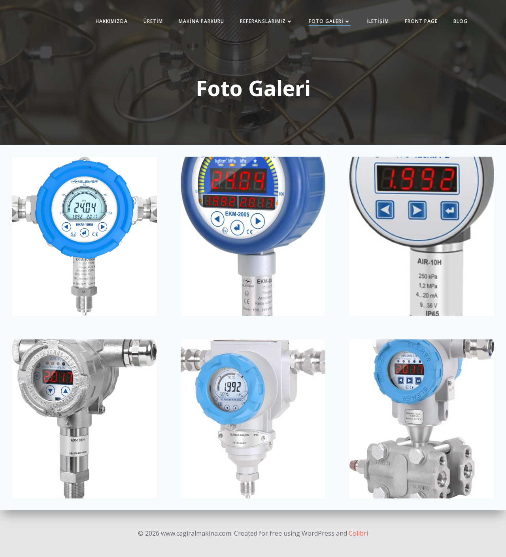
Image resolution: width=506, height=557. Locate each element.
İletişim (377, 21)
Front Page (421, 21)
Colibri (358, 533)
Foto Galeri (330, 21)
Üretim (153, 21)
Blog (460, 21)
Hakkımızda (112, 21)
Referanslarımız (266, 21)
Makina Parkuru (201, 21)
